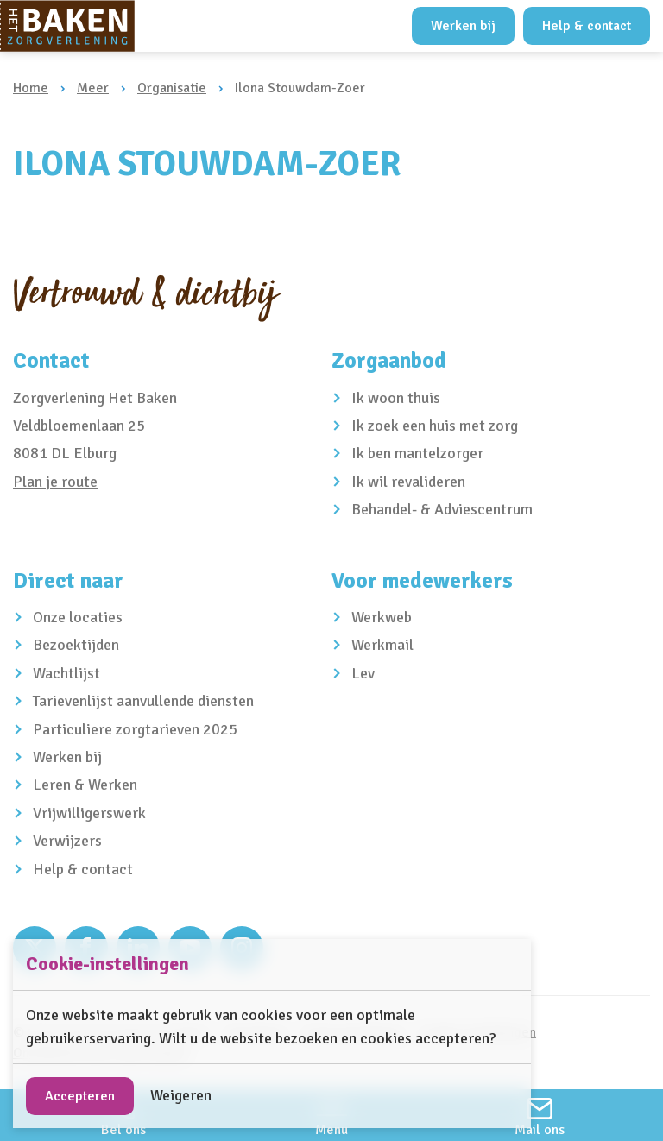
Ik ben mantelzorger (417, 453)
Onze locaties (78, 617)
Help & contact (586, 26)
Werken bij (463, 26)
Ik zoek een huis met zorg (434, 425)
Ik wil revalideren (408, 481)
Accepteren (80, 1096)
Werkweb (381, 617)
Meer (93, 88)
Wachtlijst (66, 673)
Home (30, 88)
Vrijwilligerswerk (89, 813)
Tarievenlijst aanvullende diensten (143, 700)
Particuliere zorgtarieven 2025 (135, 729)
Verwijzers (67, 840)
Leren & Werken (85, 784)
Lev (363, 673)
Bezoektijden (76, 644)
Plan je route (55, 481)
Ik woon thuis (395, 397)
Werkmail (382, 644)
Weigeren (181, 1095)
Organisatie (171, 88)
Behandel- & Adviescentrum (442, 509)
